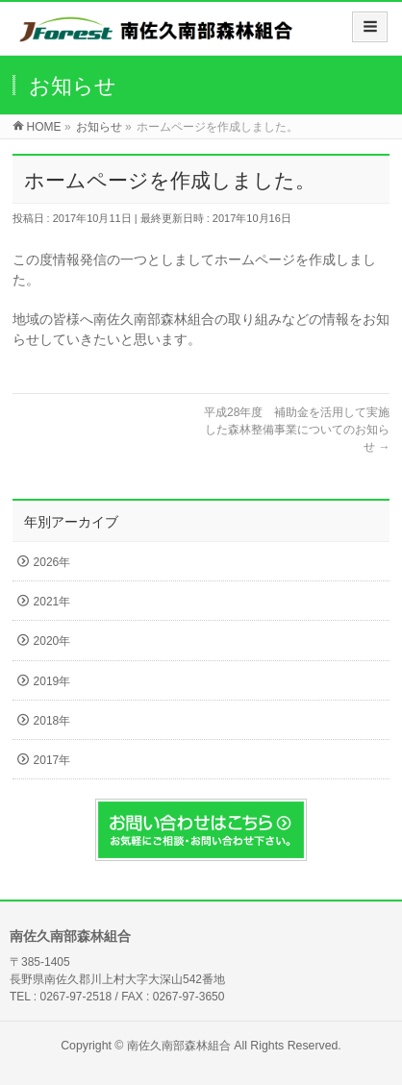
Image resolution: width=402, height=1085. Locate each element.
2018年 (52, 720)
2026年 (52, 562)
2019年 (52, 681)
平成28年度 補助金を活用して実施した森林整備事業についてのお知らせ (296, 430)
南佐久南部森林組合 (179, 1045)
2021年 (52, 601)
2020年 (52, 641)
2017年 (52, 760)
